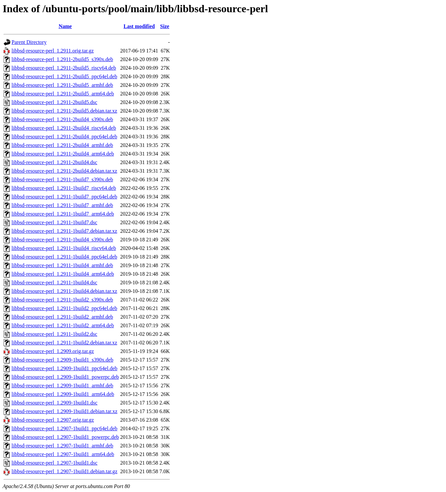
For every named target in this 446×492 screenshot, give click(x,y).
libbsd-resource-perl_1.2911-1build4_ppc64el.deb (64, 257)
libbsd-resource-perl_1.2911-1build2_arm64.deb (63, 325)
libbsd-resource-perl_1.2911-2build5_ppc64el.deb (64, 76)
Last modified (139, 26)
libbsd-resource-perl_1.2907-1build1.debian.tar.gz (64, 471)
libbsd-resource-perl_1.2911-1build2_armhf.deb (62, 317)
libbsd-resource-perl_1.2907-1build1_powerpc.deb (65, 437)
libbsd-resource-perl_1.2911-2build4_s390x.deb (62, 119)
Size (164, 26)
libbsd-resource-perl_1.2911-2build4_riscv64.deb (64, 128)
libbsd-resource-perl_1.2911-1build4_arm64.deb (63, 274)
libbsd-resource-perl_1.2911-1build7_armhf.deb (62, 205)
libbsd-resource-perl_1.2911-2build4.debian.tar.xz (64, 171)
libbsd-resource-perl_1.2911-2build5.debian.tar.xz (64, 111)
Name (65, 26)
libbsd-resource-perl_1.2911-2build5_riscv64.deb (64, 68)
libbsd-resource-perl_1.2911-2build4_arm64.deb (63, 154)
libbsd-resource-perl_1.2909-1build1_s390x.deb (62, 360)
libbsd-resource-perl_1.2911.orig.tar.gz (53, 50)
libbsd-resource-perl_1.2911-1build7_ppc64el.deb (64, 196)
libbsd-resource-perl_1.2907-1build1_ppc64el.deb (64, 428)
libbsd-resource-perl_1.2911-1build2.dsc (54, 334)
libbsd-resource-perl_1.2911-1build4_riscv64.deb (64, 248)
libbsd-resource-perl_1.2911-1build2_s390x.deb (62, 299)
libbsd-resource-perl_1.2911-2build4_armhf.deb (62, 145)
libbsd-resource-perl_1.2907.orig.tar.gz (53, 420)
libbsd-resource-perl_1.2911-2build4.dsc (54, 162)
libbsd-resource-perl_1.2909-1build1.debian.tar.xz (64, 411)
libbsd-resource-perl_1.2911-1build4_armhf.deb (62, 265)
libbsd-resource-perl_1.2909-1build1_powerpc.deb (65, 377)
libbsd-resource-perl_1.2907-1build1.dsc (54, 463)
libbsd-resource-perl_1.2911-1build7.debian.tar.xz (64, 231)
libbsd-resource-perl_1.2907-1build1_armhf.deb (62, 445)
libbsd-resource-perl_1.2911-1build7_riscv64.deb (64, 188)
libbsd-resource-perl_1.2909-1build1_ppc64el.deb (64, 368)
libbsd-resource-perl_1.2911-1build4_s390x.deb (62, 239)
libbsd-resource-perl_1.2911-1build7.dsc (54, 222)
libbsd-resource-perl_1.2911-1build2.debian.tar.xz (64, 342)
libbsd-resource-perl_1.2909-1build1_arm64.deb (63, 394)
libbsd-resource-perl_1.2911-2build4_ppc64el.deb (64, 136)
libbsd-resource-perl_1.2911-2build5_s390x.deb (62, 59)
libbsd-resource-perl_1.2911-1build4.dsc (54, 282)
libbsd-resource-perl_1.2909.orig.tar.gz (53, 351)
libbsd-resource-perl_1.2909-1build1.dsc (54, 402)
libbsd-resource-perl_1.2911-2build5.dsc (54, 102)
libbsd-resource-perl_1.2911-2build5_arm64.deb (63, 93)
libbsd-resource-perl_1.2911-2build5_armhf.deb (62, 85)
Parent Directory (29, 42)
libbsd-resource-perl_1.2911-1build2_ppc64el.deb (64, 308)
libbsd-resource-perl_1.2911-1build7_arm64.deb (63, 214)
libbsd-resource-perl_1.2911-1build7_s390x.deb (62, 179)
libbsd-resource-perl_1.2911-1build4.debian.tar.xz (64, 291)
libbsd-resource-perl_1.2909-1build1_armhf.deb (62, 385)
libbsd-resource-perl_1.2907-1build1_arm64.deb (63, 454)
